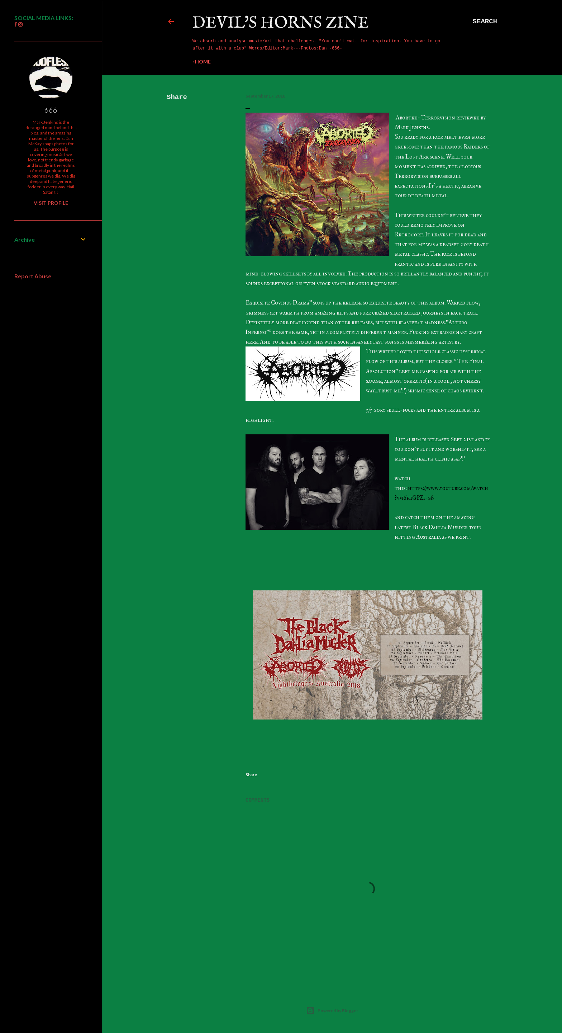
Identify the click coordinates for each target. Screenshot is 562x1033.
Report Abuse (32, 276)
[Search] (485, 21)
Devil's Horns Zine (280, 23)
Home (203, 61)
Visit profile (51, 203)
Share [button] (177, 97)
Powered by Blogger (332, 1010)
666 (50, 109)
